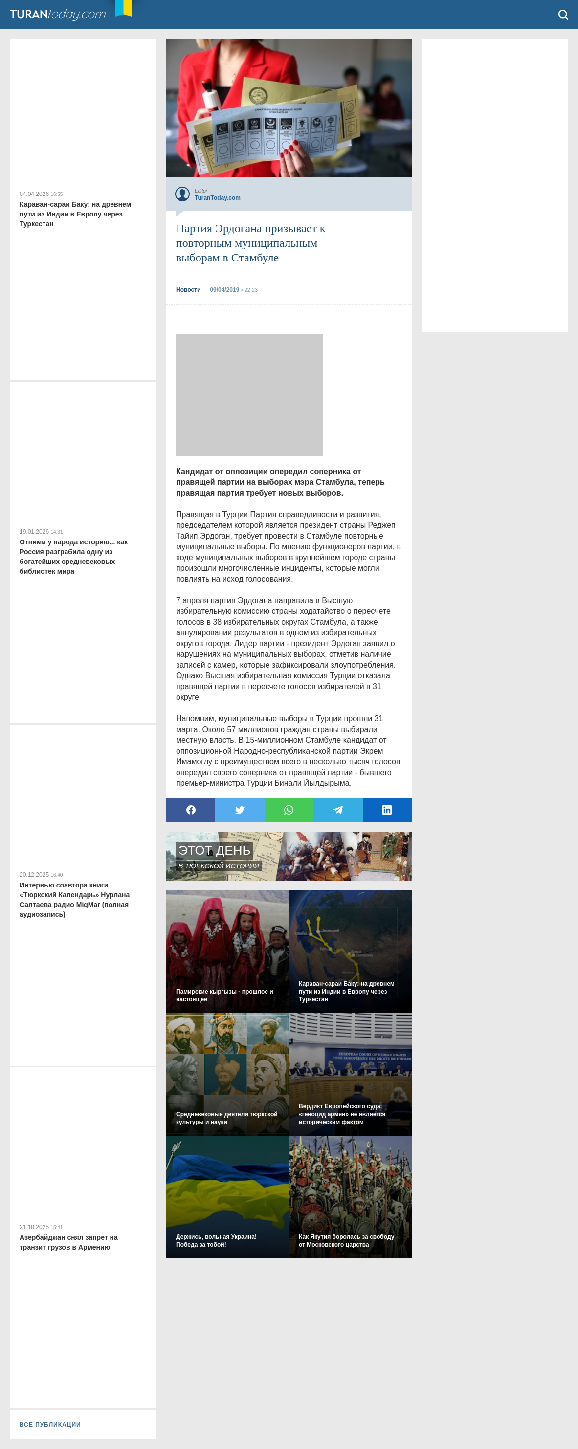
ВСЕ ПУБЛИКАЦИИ (50, 1424)
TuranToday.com (68, 14)
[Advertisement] (249, 395)
